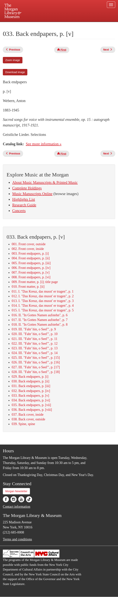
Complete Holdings (27, 188)
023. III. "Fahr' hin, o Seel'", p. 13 (34, 348)
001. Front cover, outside (29, 244)
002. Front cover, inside (28, 249)
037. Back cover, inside (28, 414)
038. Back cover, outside (28, 419)
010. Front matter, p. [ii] (28, 286)
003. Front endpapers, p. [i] (30, 253)
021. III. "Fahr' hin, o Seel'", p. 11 (34, 339)
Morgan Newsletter (16, 491)
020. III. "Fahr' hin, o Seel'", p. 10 (34, 334)
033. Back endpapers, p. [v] (30, 395)
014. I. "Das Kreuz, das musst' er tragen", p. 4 (43, 305)
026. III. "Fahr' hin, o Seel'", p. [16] (36, 362)
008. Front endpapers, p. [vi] (31, 277)
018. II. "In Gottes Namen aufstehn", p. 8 (39, 324)
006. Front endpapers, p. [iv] (31, 268)
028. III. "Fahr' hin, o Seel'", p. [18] (36, 372)
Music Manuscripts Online (32, 194)
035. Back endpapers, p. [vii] (31, 405)
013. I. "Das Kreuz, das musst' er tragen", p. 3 (43, 301)
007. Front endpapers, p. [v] (30, 272)
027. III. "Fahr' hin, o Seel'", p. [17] (36, 367)
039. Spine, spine (23, 424)
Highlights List (23, 199)
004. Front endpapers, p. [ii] (31, 258)
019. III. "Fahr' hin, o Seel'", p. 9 (34, 329)
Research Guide (24, 205)
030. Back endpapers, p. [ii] (30, 381)
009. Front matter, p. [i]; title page (35, 282)
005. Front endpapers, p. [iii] (31, 263)
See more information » (43, 144)
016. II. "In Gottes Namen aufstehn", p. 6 (39, 315)
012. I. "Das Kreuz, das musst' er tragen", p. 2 (43, 296)
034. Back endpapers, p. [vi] (31, 400)
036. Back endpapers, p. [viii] (32, 410)
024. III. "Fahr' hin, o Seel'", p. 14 (34, 353)
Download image (15, 72)
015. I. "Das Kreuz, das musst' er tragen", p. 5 (43, 310)
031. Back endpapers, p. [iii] (31, 386)
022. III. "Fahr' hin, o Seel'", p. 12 (34, 343)
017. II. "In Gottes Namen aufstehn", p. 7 (39, 320)
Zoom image (12, 60)
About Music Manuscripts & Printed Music (45, 182)
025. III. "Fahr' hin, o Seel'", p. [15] (36, 357)
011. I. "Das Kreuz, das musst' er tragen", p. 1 (43, 291)
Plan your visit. (14, 25)
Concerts (19, 211)
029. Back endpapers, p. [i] (30, 376)
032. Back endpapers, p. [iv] (31, 391)
